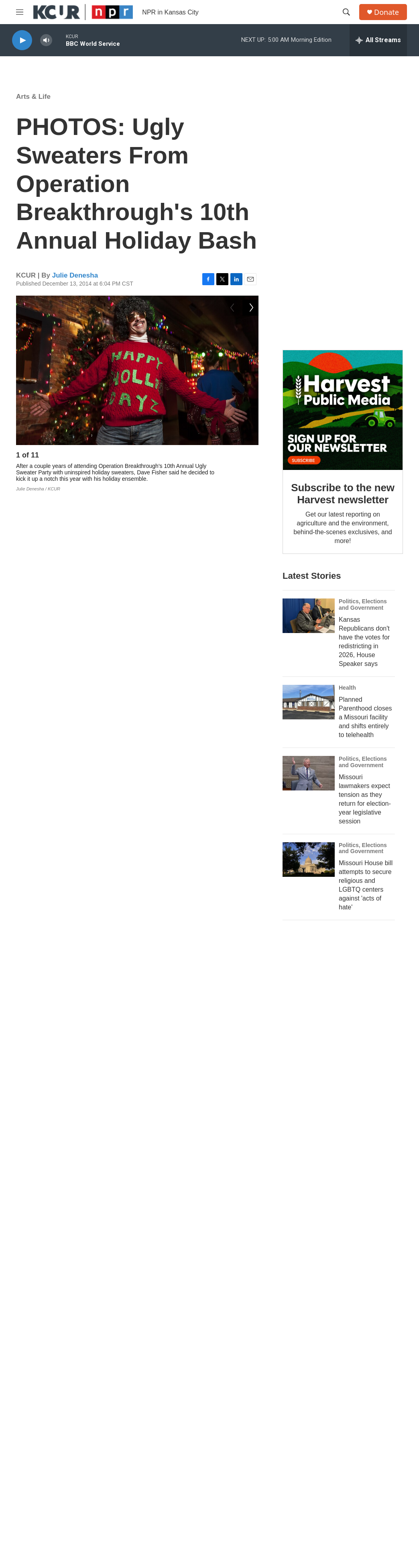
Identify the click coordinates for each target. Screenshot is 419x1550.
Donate (386, 12)
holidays (199, 959)
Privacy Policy (340, 1410)
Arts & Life (33, 96)
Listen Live (161, 1392)
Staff (154, 1428)
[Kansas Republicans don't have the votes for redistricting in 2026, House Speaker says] (309, 615)
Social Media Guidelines (266, 1410)
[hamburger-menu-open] (19, 12)
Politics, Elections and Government (363, 604)
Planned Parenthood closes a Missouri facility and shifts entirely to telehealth (365, 717)
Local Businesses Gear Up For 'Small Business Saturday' (97, 1169)
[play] (22, 40)
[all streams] (378, 40)
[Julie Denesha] (34, 1039)
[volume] (46, 40)
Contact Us (162, 1410)
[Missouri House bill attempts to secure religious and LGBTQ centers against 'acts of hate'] (309, 859)
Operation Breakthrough (132, 959)
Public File (336, 1392)
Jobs (242, 1374)
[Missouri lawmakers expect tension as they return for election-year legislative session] (309, 773)
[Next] (250, 457)
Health (347, 687)
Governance (338, 1374)
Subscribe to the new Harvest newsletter (343, 494)
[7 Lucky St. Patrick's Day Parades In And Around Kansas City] (42, 1208)
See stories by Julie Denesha (107, 1090)
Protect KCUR (209, 1320)
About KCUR (164, 1374)
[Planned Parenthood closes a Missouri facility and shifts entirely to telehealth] (309, 702)
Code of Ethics (254, 1428)
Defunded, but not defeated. (209, 1260)
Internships (249, 1392)
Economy (28, 1158)
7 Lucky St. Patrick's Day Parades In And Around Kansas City (159, 1205)
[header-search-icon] (346, 12)
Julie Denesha (75, 275)
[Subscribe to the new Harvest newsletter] (343, 410)
